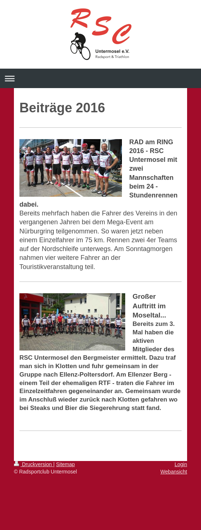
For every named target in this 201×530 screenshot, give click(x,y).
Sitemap (65, 464)
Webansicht (173, 472)
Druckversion (33, 464)
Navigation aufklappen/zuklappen (100, 78)
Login (181, 464)
